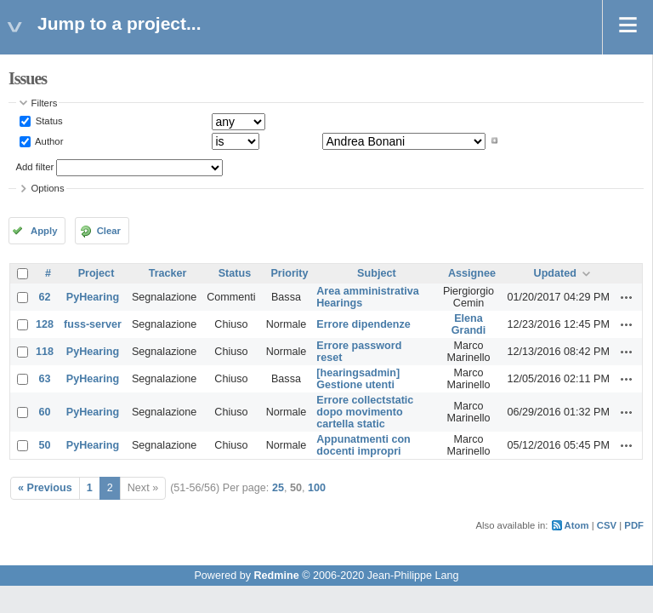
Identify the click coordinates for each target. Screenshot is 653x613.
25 (278, 488)
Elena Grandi (468, 324)
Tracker (168, 273)
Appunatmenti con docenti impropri (363, 445)
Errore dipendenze (363, 324)
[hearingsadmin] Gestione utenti (358, 379)
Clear (109, 231)
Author (48, 140)
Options (48, 188)
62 (45, 297)
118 (45, 352)
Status (48, 121)
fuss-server (93, 324)
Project (96, 273)
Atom (577, 525)
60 (45, 412)
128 (45, 324)
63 (45, 379)
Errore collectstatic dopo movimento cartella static (364, 412)
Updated (555, 273)
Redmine (275, 575)
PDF (634, 525)
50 (45, 445)
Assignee (472, 273)
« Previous (45, 488)
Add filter (35, 167)
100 (317, 488)
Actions (626, 297)
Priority (289, 273)
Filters (44, 103)
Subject (376, 273)
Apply (44, 231)
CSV (606, 525)
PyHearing (92, 297)
